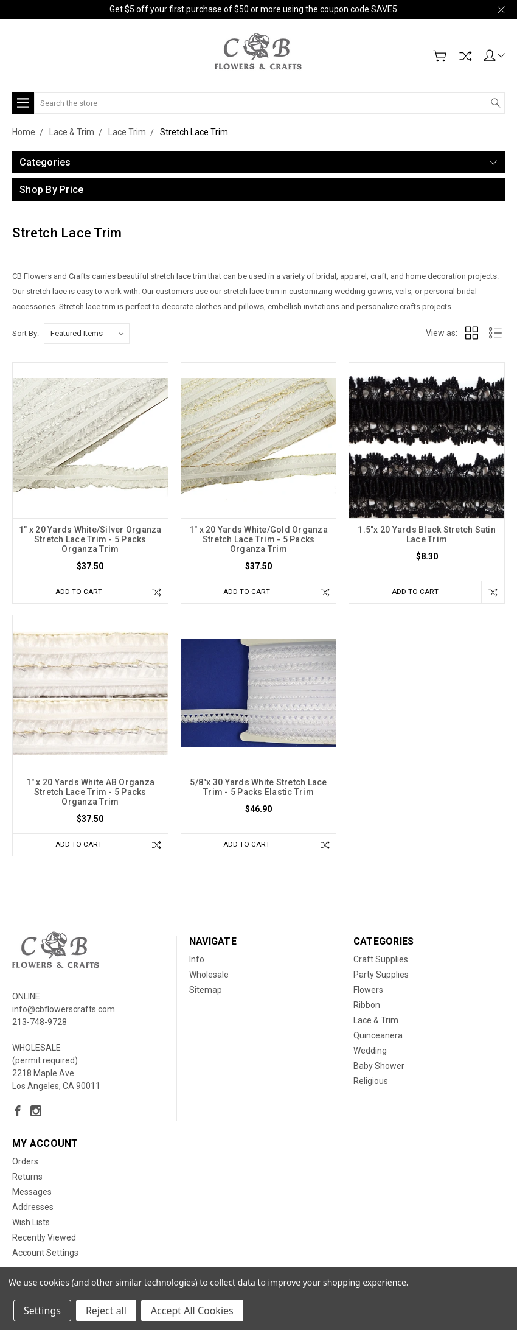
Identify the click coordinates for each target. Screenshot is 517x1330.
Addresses (33, 1209)
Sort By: (25, 333)
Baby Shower (378, 1068)
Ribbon (366, 1007)
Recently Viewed (44, 1239)
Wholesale (209, 976)
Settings (42, 1310)
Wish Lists (31, 1224)
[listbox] (87, 333)
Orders (25, 1163)
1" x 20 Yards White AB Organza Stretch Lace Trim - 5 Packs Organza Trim (90, 792)
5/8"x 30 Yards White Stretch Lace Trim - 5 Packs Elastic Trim (258, 787)
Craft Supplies (380, 961)
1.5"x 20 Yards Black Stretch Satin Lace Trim (427, 534)
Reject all (106, 1310)
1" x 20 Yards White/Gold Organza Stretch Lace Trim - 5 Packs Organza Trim (258, 539)
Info (196, 961)
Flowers (368, 991)
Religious (370, 1083)
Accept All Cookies (192, 1310)
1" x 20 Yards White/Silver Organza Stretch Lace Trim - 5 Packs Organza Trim (90, 539)
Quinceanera (378, 1037)
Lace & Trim (375, 1022)
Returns (27, 1178)
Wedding (370, 1052)
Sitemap (205, 991)
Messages (32, 1194)
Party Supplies (381, 976)
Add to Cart (76, 592)
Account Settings (45, 1254)
